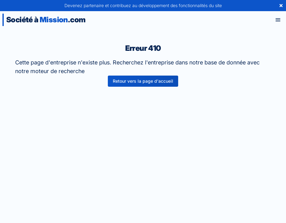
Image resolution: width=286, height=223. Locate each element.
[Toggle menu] (278, 19)
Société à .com (45, 19)
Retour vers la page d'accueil (143, 81)
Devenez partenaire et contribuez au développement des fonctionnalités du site (143, 5)
